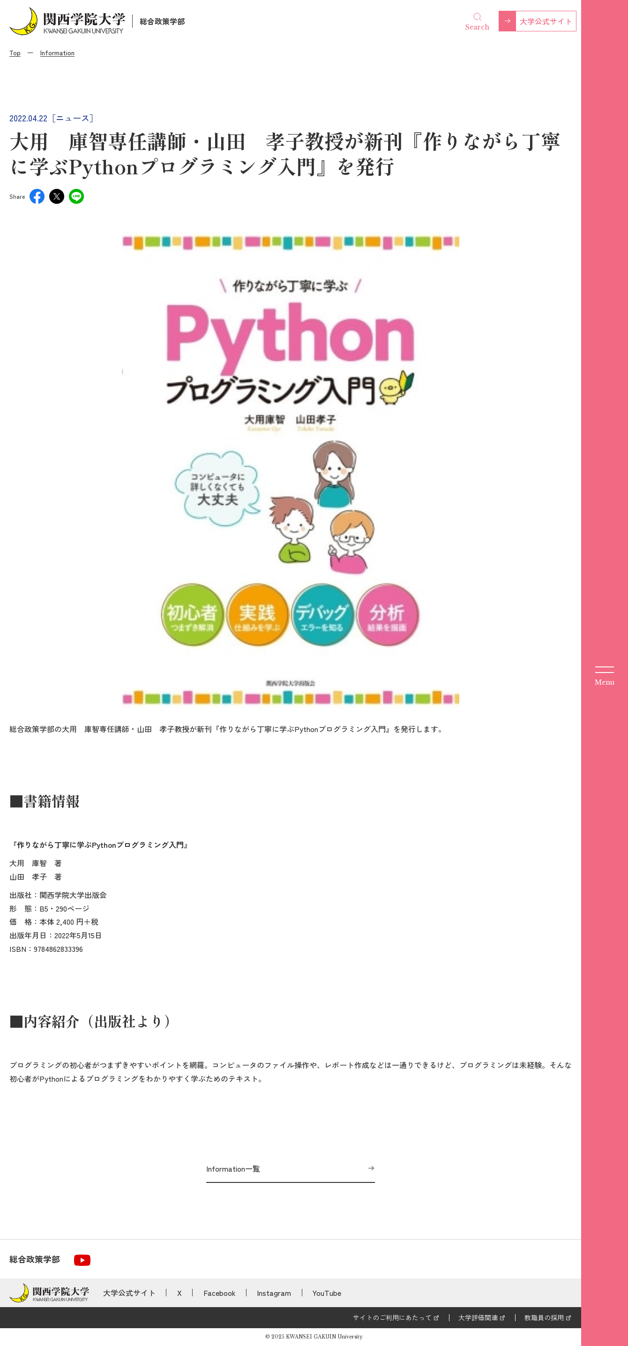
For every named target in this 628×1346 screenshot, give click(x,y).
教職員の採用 (544, 1317)
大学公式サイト (546, 21)
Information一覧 (233, 1168)
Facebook (219, 1292)
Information (57, 52)
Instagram (274, 1292)
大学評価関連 (478, 1317)
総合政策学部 (162, 21)
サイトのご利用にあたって (392, 1317)
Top (15, 52)
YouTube (327, 1292)
